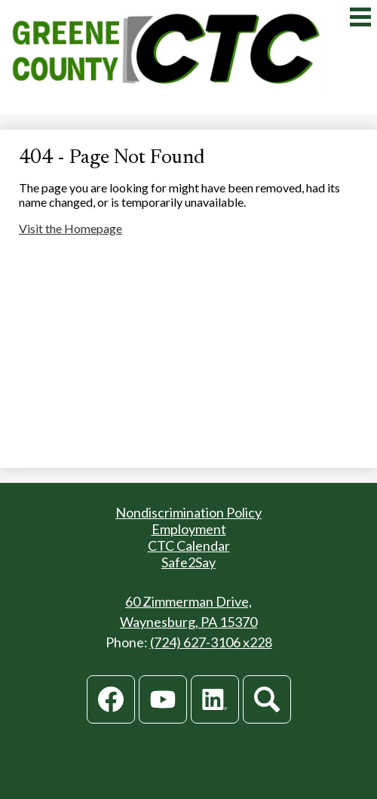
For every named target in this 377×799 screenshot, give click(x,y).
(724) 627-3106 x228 (211, 642)
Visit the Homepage (70, 228)
